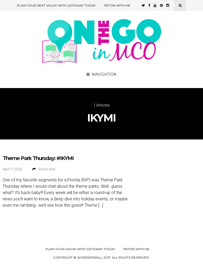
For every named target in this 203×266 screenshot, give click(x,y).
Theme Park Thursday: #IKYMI (38, 158)
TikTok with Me (117, 5)
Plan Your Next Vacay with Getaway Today (56, 5)
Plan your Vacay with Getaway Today (80, 249)
